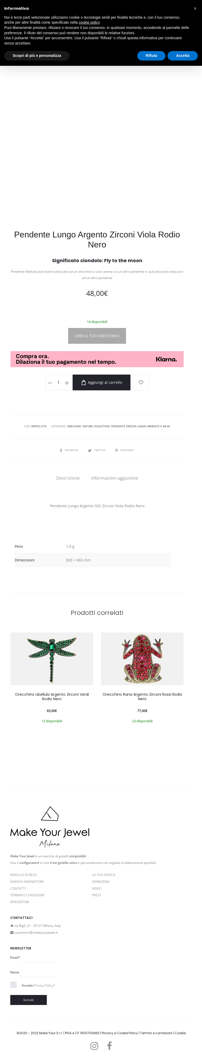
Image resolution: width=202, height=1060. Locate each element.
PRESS (96, 895)
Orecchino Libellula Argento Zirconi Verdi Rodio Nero (52, 696)
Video (96, 888)
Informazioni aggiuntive (114, 478)
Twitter (97, 450)
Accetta (38, 985)
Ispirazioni (100, 881)
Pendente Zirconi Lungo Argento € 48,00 (140, 426)
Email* (15, 957)
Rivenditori (19, 902)
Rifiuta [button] (151, 55)
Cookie (180, 1033)
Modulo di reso (23, 875)
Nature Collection (96, 426)
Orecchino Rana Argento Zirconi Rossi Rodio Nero (142, 696)
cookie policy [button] (89, 22)
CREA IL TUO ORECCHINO (97, 335)
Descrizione (68, 478)
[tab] (68, 478)
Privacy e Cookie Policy (120, 1033)
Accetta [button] (182, 55)
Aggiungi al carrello (101, 382)
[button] (195, 8)
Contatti (18, 888)
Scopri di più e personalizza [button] (37, 55)
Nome (14, 972)
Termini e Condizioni (27, 895)
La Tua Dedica (103, 875)
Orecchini (74, 426)
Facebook (69, 450)
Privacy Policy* (44, 985)
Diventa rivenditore (27, 881)
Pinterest (124, 450)
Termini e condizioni (156, 1033)
